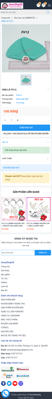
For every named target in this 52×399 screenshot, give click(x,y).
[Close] (46, 150)
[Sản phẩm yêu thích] (38, 5)
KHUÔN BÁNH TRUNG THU (13, 304)
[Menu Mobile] (48, 5)
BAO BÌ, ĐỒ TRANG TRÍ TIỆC (13, 335)
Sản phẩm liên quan (26, 191)
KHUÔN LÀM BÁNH (9, 324)
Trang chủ (5, 266)
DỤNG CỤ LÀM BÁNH (10, 315)
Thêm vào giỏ (26, 128)
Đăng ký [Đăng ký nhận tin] (43, 253)
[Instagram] (20, 383)
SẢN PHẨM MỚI (8, 300)
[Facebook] (3, 383)
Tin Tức (4, 278)
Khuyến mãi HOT (11, 168)
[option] (26, 48)
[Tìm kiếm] (48, 12)
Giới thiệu (5, 270)
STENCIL (5, 327)
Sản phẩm (5, 274)
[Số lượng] (11, 120)
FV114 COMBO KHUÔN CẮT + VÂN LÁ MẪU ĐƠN (38, 224)
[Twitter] (9, 383)
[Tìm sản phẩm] (22, 12)
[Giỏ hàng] (43, 5)
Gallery (4, 282)
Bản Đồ (4, 290)
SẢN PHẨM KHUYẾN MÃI (12, 307)
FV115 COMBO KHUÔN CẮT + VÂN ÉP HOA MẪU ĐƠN (13, 224)
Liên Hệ (4, 286)
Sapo (32, 398)
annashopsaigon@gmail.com (20, 350)
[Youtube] (14, 383)
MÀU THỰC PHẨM (9, 320)
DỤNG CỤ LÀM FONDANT (12, 311)
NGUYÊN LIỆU (7, 331)
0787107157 (16, 354)
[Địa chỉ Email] (18, 252)
